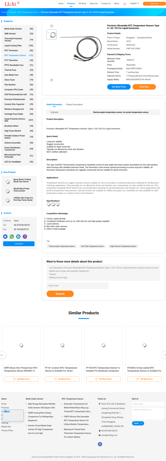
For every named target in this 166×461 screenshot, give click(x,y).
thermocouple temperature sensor (62, 246)
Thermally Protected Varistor (18, 39)
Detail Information (54, 104)
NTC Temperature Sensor (18, 55)
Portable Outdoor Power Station (18, 137)
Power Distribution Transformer (18, 149)
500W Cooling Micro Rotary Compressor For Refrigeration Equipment (40, 417)
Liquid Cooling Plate (18, 45)
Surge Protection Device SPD (18, 120)
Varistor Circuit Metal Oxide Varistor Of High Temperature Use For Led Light (40, 429)
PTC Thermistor (18, 60)
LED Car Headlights (18, 161)
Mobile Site (6, 427)
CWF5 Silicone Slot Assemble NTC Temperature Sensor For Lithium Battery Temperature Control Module (76, 421)
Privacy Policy (7, 430)
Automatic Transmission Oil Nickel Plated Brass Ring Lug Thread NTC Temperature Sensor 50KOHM (78, 408)
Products (5, 408)
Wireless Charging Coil (18, 109)
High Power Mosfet (18, 130)
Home (4, 404)
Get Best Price (119, 86)
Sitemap (4, 423)
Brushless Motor (18, 126)
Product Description (74, 104)
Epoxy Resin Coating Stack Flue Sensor (22, 180)
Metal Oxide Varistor (18, 28)
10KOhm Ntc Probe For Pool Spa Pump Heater (23, 199)
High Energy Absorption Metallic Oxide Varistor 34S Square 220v (42, 406)
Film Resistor (18, 84)
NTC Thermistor (18, 50)
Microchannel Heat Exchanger (18, 156)
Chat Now (154, 4)
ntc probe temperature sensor (92, 246)
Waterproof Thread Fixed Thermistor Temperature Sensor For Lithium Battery (77, 433)
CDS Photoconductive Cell (18, 94)
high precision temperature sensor (123, 246)
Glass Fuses (18, 79)
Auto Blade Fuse (18, 75)
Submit (60, 293)
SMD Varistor (18, 33)
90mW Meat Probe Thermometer (21, 190)
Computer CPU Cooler (18, 89)
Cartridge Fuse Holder (18, 114)
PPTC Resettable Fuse (18, 65)
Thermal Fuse (18, 70)
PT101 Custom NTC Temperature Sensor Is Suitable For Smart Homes (61, 371)
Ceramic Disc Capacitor (18, 104)
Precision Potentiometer (18, 99)
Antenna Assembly (18, 142)
